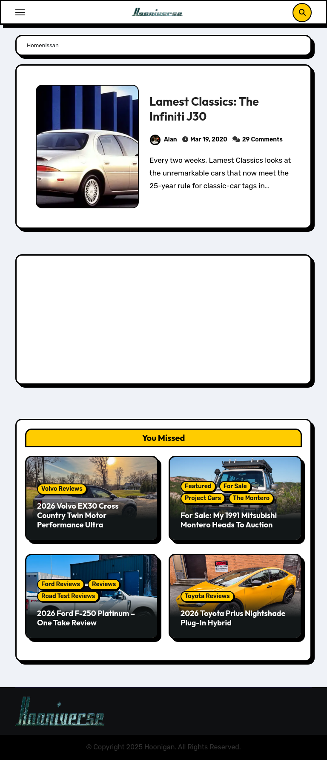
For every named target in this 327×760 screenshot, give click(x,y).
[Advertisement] (164, 321)
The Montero (251, 498)
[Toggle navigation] (20, 12)
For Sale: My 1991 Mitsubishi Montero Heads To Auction (229, 520)
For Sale (235, 486)
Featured (198, 486)
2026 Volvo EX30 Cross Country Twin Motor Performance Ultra (77, 515)
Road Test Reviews (68, 596)
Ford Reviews (60, 584)
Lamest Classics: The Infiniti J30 (204, 109)
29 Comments (262, 139)
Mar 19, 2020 (209, 139)
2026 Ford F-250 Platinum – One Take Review (86, 618)
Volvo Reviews (62, 488)
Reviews (104, 584)
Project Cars (203, 498)
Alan (163, 139)
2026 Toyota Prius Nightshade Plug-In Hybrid (233, 618)
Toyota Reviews (207, 596)
